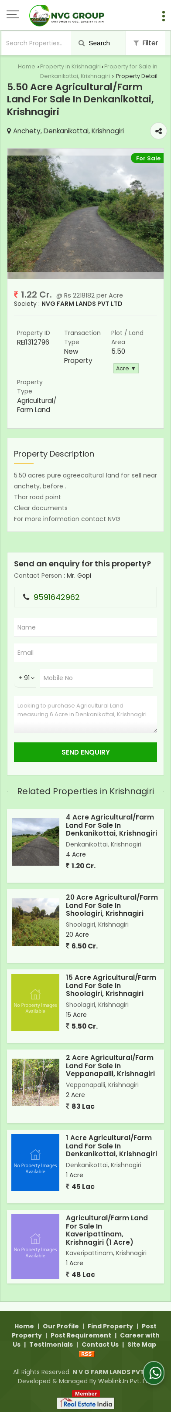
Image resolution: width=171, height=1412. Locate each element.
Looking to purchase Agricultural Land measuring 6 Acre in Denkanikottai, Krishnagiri (85, 714)
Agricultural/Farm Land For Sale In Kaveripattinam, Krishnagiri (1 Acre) (107, 1229)
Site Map (141, 1344)
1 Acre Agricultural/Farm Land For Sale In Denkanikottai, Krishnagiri (111, 1145)
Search (94, 43)
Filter (145, 42)
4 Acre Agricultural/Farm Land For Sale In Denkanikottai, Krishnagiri (111, 825)
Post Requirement (81, 1335)
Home (26, 66)
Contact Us (100, 1344)
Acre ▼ (126, 368)
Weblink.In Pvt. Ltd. (125, 1381)
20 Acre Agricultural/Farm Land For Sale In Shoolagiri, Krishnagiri (112, 905)
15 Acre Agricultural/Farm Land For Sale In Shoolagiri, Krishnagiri (111, 985)
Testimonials (51, 1344)
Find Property (110, 1326)
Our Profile (61, 1326)
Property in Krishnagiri (70, 66)
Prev (19, 214)
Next (152, 214)
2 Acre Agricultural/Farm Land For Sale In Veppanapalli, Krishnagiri (110, 1065)
